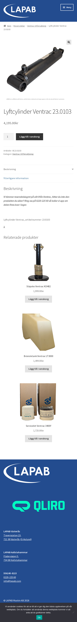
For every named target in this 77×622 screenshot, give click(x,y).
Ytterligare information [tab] (16, 178)
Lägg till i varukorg (29, 136)
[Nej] (73, 612)
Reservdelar (19, 25)
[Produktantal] (9, 136)
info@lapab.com (12, 581)
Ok (39, 617)
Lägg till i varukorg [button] (39, 299)
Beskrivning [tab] (10, 169)
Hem (9, 25)
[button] (68, 42)
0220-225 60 (10, 577)
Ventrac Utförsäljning (36, 25)
